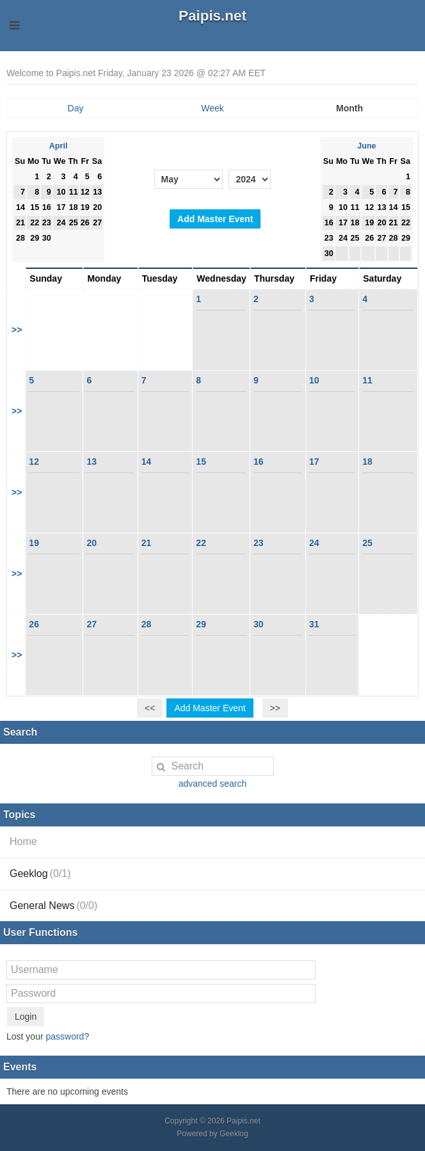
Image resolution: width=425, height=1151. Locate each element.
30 (258, 624)
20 (91, 543)
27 (91, 624)
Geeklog (40, 873)
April (58, 145)
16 (258, 461)
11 (367, 380)
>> (17, 330)
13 (91, 461)
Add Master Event (215, 219)
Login (25, 1016)
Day (76, 108)
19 (34, 543)
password (64, 1036)
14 (146, 461)
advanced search (213, 783)
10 (314, 380)
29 (201, 624)
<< (150, 708)
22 (201, 543)
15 (201, 461)
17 (314, 461)
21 (146, 543)
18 (367, 461)
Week (212, 108)
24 (314, 543)
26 (34, 624)
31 (314, 624)
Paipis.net (212, 16)
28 (146, 624)
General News (53, 905)
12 (34, 461)
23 (258, 543)
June (366, 145)
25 (367, 543)
